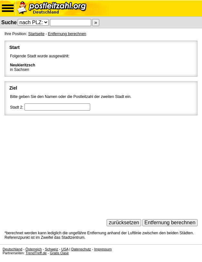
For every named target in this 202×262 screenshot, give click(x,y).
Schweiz (51, 249)
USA (64, 249)
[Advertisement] (101, 165)
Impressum (102, 249)
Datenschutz (81, 249)
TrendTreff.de (36, 253)
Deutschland (12, 249)
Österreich (33, 249)
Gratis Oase (59, 253)
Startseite (36, 34)
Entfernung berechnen (67, 34)
